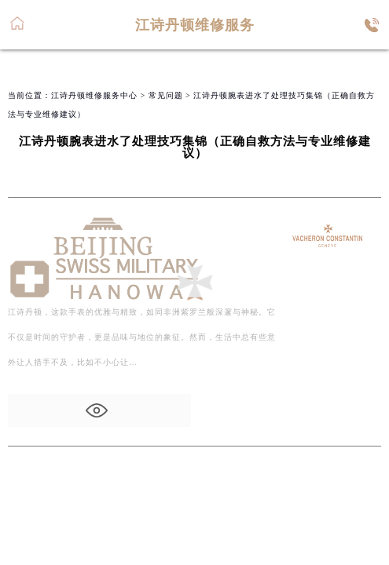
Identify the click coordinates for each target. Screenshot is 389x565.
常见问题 (166, 95)
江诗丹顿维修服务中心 (94, 95)
